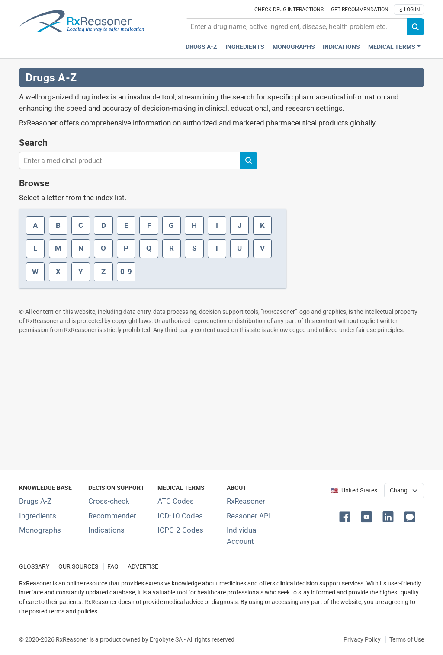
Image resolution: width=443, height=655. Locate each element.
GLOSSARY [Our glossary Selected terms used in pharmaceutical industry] (34, 566)
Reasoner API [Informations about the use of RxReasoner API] (249, 515)
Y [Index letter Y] (80, 271)
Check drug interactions (289, 9)
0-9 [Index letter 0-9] (126, 271)
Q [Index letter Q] (148, 248)
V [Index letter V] (262, 248)
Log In (409, 9)
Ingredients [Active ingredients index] (244, 47)
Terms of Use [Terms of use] (406, 639)
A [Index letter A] (35, 225)
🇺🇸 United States (354, 490)
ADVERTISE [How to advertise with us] (143, 566)
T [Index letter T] (217, 248)
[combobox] (296, 26)
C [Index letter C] (80, 225)
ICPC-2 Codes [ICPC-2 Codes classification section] (180, 530)
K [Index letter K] (262, 225)
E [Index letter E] (126, 225)
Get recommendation (359, 9)
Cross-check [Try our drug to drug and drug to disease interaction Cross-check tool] (108, 501)
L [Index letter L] (35, 248)
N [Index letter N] (80, 248)
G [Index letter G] (171, 225)
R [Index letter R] (171, 248)
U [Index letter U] (239, 248)
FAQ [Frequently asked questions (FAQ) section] (113, 566)
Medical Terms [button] (391, 47)
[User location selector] (404, 490)
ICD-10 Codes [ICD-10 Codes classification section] (180, 515)
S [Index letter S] (194, 248)
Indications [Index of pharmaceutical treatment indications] (106, 530)
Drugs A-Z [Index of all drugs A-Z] (35, 501)
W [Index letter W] (35, 271)
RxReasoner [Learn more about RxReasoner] (246, 501)
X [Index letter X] (58, 271)
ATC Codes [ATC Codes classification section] (175, 501)
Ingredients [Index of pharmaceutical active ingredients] (37, 515)
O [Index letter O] (103, 248)
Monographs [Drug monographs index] (294, 47)
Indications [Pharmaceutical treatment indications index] (341, 47)
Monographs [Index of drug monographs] (40, 530)
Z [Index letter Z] (103, 271)
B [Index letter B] (58, 225)
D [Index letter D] (103, 225)
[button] (346, 516)
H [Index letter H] (194, 225)
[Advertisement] (221, 401)
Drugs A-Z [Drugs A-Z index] (201, 47)
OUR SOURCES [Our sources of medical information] (78, 566)
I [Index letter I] (217, 225)
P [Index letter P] (126, 248)
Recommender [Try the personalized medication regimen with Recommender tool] (112, 515)
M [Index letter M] (58, 248)
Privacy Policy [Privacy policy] (362, 639)
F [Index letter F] (149, 225)
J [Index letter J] (240, 225)
